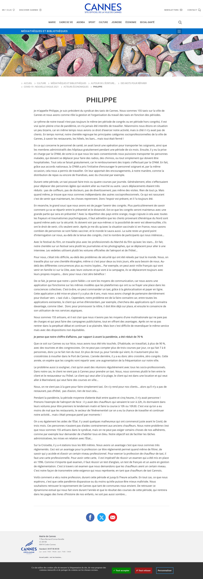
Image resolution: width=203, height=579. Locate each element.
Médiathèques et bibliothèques (44, 31)
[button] (112, 517)
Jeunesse (117, 22)
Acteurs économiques (76, 86)
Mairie (52, 22)
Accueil (26, 83)
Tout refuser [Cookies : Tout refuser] (143, 570)
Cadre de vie (66, 22)
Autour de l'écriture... (103, 83)
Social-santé (147, 22)
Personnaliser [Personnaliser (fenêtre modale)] (165, 570)
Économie (130, 22)
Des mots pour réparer (134, 83)
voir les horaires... (56, 557)
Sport (92, 22)
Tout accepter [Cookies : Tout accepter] (121, 570)
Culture (103, 22)
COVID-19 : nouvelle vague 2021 (41, 86)
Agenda (81, 22)
